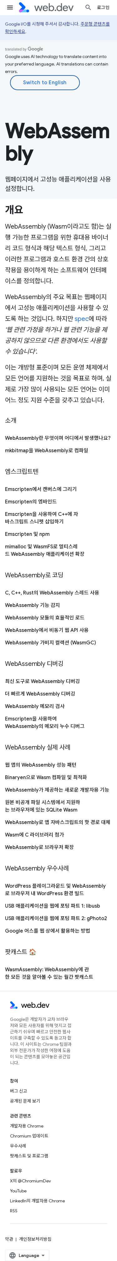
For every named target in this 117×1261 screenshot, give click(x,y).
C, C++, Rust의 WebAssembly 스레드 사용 (52, 593)
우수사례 (18, 1146)
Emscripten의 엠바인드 (31, 502)
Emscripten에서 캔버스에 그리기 (41, 489)
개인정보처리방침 (35, 1239)
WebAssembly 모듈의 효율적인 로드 (45, 618)
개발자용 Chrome (26, 1126)
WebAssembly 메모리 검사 (35, 706)
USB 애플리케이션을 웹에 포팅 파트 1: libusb (52, 906)
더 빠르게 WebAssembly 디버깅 (40, 694)
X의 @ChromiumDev (30, 1181)
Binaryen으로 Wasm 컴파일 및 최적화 (46, 777)
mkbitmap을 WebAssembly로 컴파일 (46, 451)
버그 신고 (18, 1091)
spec (82, 319)
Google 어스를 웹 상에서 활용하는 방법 (47, 931)
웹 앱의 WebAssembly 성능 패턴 (40, 765)
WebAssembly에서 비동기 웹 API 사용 (47, 630)
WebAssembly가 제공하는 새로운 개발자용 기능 (57, 790)
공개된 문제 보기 (25, 1101)
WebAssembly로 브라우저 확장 (39, 847)
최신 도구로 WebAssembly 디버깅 (42, 681)
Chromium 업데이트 (29, 1136)
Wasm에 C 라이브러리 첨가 (34, 835)
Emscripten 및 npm (27, 534)
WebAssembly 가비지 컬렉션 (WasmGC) (50, 643)
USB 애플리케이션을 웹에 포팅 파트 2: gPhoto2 (56, 918)
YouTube (18, 1191)
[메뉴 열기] (10, 7)
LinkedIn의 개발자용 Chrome (37, 1201)
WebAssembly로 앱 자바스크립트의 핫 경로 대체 (57, 822)
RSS (13, 1211)
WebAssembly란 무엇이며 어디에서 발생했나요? (57, 438)
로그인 (103, 7)
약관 (9, 1239)
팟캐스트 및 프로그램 (29, 1156)
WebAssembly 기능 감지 (32, 605)
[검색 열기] (88, 7)
